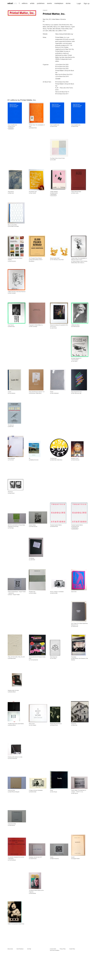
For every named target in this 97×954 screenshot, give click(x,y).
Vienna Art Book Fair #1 (62, 92)
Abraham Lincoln (74, 458)
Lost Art (9, 391)
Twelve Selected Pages (76, 191)
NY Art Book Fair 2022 (62, 68)
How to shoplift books (12, 125)
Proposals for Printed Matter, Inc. (36, 325)
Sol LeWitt (58, 31)
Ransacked (73, 723)
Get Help (29, 949)
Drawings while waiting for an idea (15, 757)
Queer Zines (73, 591)
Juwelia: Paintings (54, 191)
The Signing (31, 558)
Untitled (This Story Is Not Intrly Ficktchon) (16, 291)
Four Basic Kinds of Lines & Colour (57, 158)
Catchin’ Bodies (32, 525)
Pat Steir (49, 29)
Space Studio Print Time (76, 391)
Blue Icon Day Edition (12, 225)
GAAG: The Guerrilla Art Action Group (16, 924)
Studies (51, 857)
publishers (40, 4)
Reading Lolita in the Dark (13, 690)
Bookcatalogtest (11, 458)
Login (79, 4)
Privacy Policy (63, 949)
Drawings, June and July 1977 (35, 857)
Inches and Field (11, 790)
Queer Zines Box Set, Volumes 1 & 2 (36, 391)
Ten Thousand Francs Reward (35, 258)
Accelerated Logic (33, 191)
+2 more (57, 78)
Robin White (65, 29)
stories (68, 4)
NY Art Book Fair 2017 (62, 94)
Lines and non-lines (12, 823)
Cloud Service (11, 191)
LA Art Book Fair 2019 (62, 76)
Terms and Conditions (54, 950)
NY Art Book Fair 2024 (62, 66)
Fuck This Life (11, 325)
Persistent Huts (32, 591)
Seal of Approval (53, 657)
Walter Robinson (66, 27)
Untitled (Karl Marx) (75, 325)
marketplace (58, 4)
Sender (51, 391)
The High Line (11, 425)
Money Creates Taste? (55, 258)
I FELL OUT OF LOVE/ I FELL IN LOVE (16, 657)
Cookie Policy (72, 949)
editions (24, 4)
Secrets (72, 857)
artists (32, 4)
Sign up (86, 4)
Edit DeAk (50, 27)
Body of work (32, 723)
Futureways (73, 657)
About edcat (10, 949)
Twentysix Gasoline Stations (56, 525)
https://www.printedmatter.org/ (64, 34)
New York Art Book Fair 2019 (63, 74)
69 (29, 458)
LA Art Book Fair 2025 (62, 64)
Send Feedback (20, 949)
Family (51, 790)
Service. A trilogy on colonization (57, 591)
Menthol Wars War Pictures (56, 723)
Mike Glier (52, 31)
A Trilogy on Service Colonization (36, 790)
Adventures (10, 491)
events (49, 4)
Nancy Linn (56, 27)
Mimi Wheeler (57, 29)
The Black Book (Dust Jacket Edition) (16, 723)
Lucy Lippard (54, 25)
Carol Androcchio (64, 25)
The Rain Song (53, 458)
